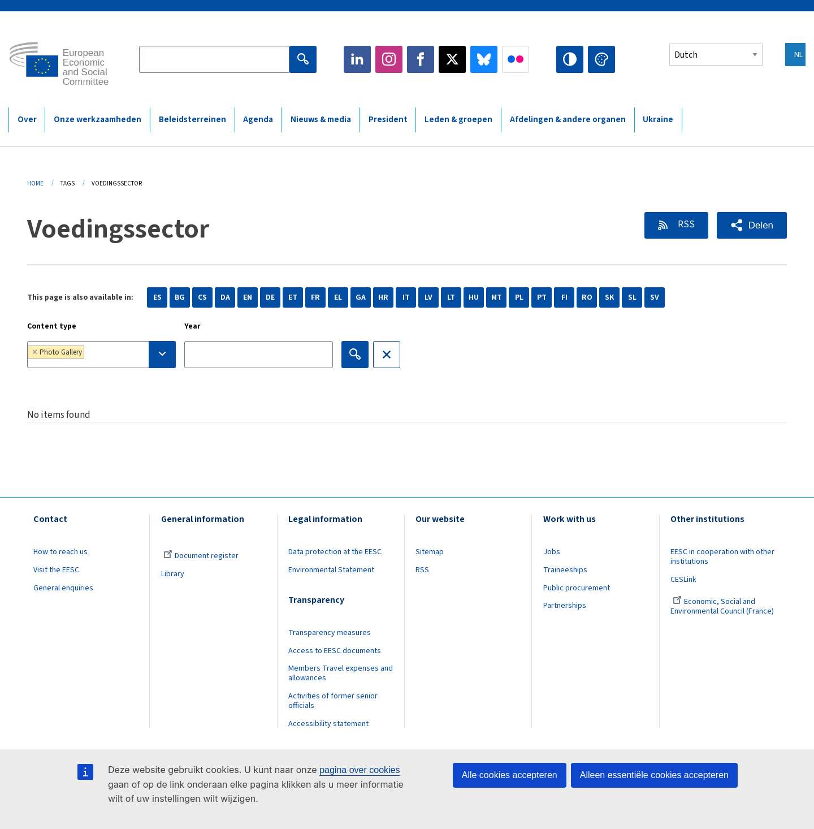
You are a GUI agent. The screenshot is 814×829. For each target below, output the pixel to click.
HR (383, 297)
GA (361, 297)
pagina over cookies (359, 770)
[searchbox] (121, 354)
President (388, 120)
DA (225, 297)
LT (451, 297)
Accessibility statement (328, 723)
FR (315, 297)
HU (474, 297)
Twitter (452, 59)
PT (542, 297)
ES (157, 297)
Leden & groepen (458, 120)
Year (192, 326)
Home (35, 183)
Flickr (515, 59)
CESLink (683, 579)
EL (338, 297)
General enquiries (63, 588)
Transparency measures (329, 632)
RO (587, 297)
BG (180, 297)
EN (247, 297)
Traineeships (565, 570)
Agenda (258, 120)
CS (202, 297)
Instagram (388, 59)
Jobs (551, 552)
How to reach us (60, 552)
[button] (752, 225)
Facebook (420, 59)
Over (27, 120)
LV (428, 297)
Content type (51, 326)
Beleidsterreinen (192, 120)
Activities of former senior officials (333, 700)
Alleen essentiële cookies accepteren (654, 775)
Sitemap (429, 552)
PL (519, 297)
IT (406, 297)
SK (609, 297)
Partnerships (564, 605)
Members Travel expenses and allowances (340, 673)
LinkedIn (357, 59)
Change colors (601, 59)
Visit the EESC (56, 570)
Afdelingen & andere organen (568, 120)
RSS (685, 224)
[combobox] (101, 354)
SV (654, 297)
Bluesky (483, 59)
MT (496, 297)
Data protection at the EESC (335, 552)
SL (632, 297)
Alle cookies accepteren (509, 775)
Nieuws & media (321, 120)
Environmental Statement (331, 570)
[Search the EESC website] (214, 59)
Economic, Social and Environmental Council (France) (723, 606)
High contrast (569, 59)
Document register (201, 556)
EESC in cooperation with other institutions (722, 556)
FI (564, 297)
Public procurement (576, 588)
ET (292, 297)
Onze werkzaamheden (97, 120)
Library (172, 574)
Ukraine (658, 120)
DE (270, 297)
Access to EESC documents (334, 651)
